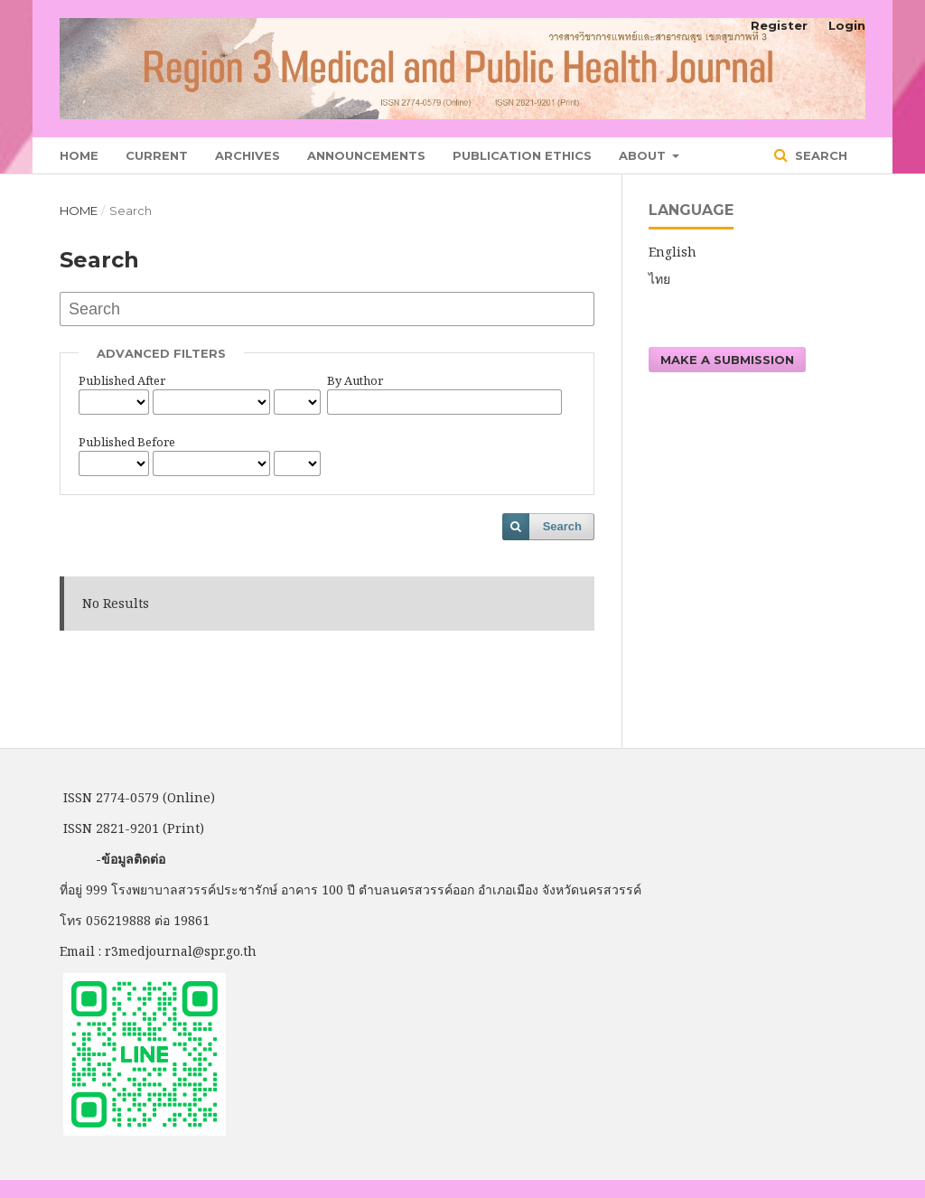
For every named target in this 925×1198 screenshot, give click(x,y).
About (644, 155)
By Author (355, 380)
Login (846, 25)
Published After (122, 380)
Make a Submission (727, 359)
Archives (247, 155)
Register (779, 25)
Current (157, 155)
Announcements (366, 155)
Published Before (127, 442)
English (672, 251)
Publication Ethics (522, 155)
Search (819, 155)
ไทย (659, 278)
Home (79, 155)
